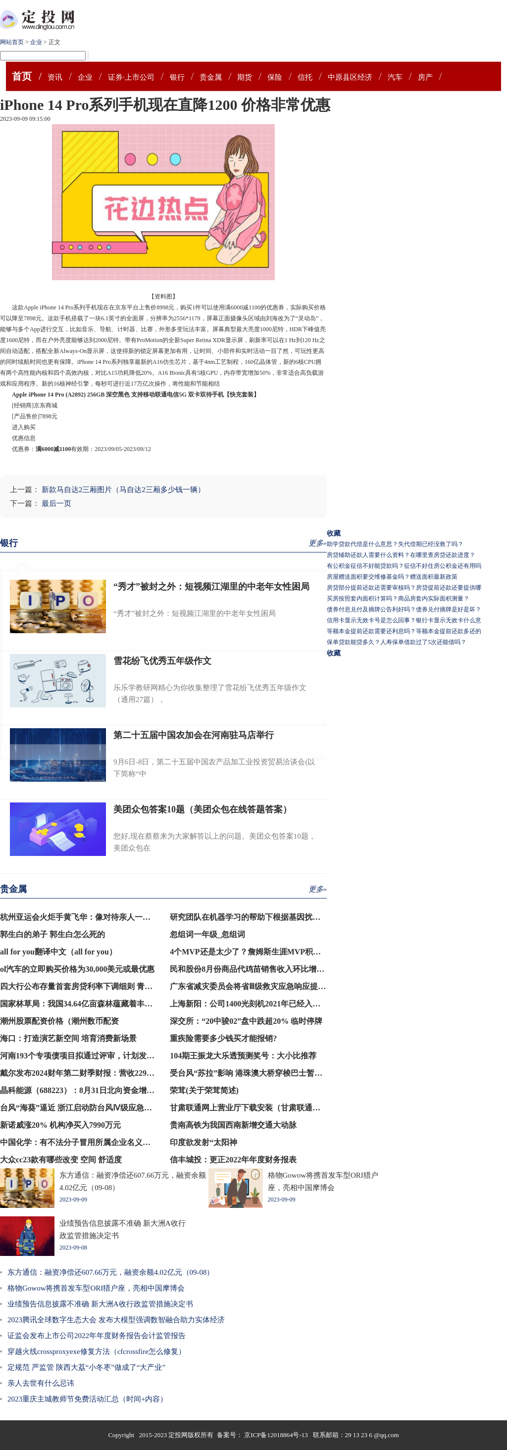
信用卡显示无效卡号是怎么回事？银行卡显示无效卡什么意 (404, 620)
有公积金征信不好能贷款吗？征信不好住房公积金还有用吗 (404, 565)
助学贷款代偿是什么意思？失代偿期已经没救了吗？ (395, 544)
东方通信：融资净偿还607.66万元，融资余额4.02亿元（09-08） (110, 1272)
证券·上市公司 (131, 77)
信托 (305, 77)
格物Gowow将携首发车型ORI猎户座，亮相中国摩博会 (96, 1288)
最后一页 (56, 503)
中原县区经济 (350, 77)
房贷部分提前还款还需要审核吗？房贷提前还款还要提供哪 (404, 587)
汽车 (395, 77)
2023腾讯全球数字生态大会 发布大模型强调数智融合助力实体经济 (116, 1320)
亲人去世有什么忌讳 (40, 1383)
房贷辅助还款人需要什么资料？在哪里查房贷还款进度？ (401, 554)
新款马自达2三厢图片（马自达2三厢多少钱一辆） (123, 490)
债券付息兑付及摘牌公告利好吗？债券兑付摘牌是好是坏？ (404, 609)
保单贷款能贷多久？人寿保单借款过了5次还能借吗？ (396, 642)
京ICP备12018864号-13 (276, 1435)
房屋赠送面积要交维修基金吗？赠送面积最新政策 (392, 576)
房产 (425, 77)
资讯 (55, 77)
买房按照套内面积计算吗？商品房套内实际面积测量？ (398, 598)
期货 (244, 77)
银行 (177, 77)
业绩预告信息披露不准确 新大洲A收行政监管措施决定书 (100, 1304)
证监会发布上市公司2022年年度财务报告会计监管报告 (96, 1336)
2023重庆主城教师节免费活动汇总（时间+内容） (87, 1399)
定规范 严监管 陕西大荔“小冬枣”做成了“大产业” (86, 1367)
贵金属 (211, 77)
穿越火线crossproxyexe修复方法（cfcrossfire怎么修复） (96, 1351)
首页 (22, 76)
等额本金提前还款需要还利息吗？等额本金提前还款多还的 (404, 631)
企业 (36, 42)
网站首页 (12, 42)
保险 (274, 77)
